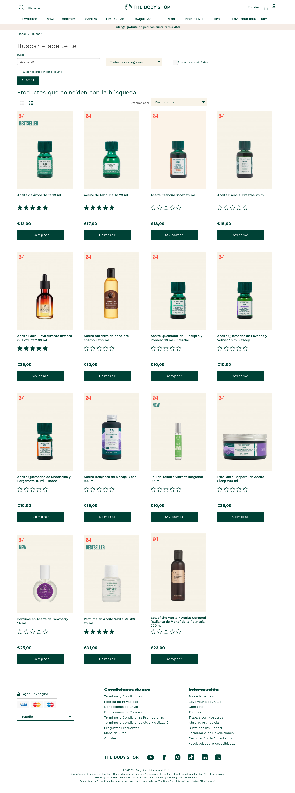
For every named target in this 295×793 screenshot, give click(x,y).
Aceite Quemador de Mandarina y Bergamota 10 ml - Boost (44, 479)
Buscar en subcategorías (190, 62)
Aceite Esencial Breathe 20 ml (241, 195)
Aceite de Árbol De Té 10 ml (39, 195)
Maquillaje (143, 19)
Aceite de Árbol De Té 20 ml (106, 195)
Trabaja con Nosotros (206, 717)
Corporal (69, 19)
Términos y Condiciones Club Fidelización (137, 722)
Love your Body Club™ (249, 19)
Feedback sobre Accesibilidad (212, 744)
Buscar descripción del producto (39, 72)
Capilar (91, 19)
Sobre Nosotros (201, 696)
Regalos (168, 19)
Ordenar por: (139, 102)
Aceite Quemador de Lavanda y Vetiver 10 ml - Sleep (242, 338)
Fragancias (115, 19)
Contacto (196, 707)
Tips (216, 19)
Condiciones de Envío (121, 707)
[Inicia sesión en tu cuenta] (274, 8)
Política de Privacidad (121, 702)
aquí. (212, 781)
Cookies (110, 738)
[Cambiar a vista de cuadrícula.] (31, 103)
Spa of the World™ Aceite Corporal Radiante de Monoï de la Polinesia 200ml (178, 621)
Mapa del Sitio (115, 733)
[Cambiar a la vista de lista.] (22, 103)
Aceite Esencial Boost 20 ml (173, 195)
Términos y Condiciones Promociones (134, 717)
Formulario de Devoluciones (211, 733)
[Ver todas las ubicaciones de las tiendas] (253, 7)
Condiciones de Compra (123, 712)
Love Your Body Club (205, 702)
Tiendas (195, 712)
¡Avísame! (174, 235)
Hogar (22, 33)
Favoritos (29, 19)
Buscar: (21, 54)
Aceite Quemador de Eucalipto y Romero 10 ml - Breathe (176, 338)
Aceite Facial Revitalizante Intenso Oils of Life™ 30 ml (44, 338)
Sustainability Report (205, 728)
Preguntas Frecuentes (121, 728)
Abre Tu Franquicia (204, 722)
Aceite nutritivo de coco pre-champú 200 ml (107, 338)
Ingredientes (195, 19)
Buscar (37, 33)
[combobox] (47, 7)
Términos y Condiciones (123, 696)
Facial (49, 19)
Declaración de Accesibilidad (211, 738)
